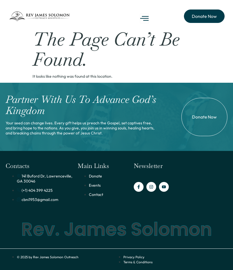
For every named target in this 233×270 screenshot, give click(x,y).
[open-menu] (144, 18)
